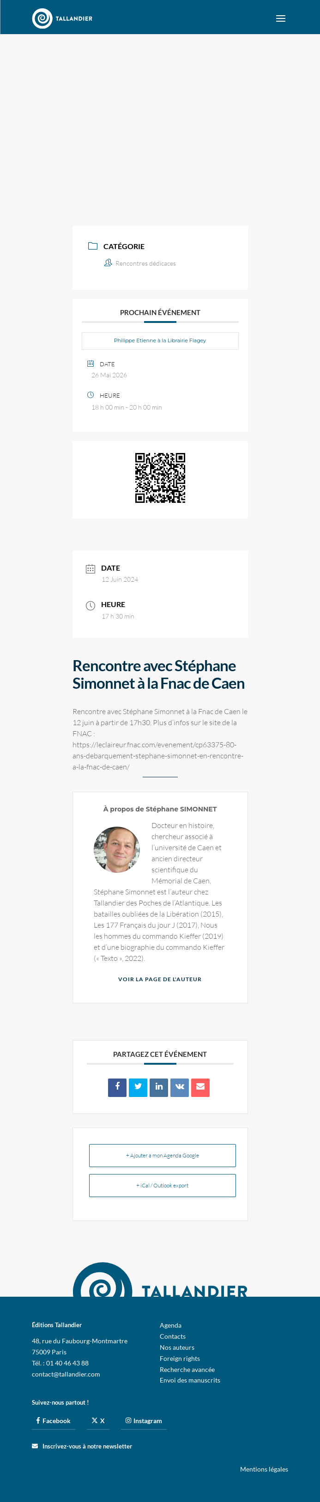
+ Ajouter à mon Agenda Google (162, 1155)
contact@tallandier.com (66, 1374)
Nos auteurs (177, 1347)
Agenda (170, 1325)
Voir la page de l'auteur (160, 979)
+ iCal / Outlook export (162, 1185)
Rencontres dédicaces (140, 263)
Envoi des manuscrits (190, 1380)
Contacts (173, 1336)
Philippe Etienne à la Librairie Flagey (160, 340)
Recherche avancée (187, 1369)
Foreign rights (180, 1358)
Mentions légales (264, 1469)
